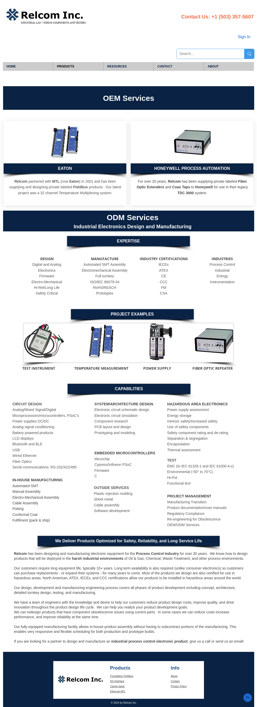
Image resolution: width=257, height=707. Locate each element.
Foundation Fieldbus (121, 676)
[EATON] (65, 168)
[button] (192, 168)
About (174, 676)
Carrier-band (117, 686)
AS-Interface (117, 681)
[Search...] (206, 54)
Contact (175, 681)
